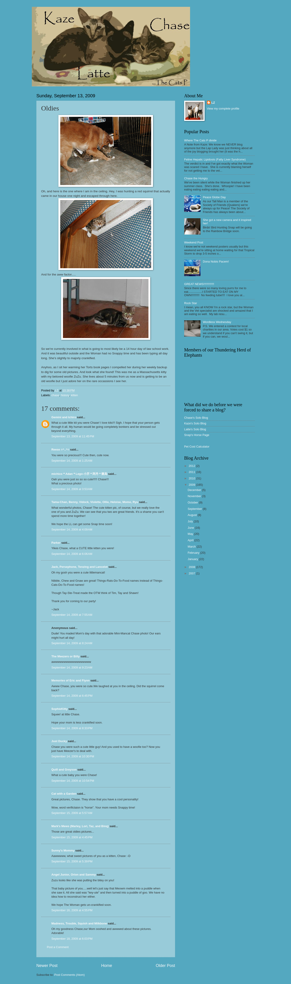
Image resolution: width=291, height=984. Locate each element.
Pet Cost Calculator (196, 446)
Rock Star (190, 303)
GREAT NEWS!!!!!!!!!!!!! (199, 284)
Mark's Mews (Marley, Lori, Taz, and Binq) (80, 826)
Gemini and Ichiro (63, 417)
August (193, 515)
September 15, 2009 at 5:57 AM (71, 813)
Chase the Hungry (196, 178)
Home (106, 965)
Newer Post (47, 965)
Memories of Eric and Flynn (70, 680)
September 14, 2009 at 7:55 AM (71, 614)
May (191, 534)
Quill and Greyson (64, 769)
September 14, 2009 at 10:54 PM (72, 780)
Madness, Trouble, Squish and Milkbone (79, 923)
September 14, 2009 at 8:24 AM (71, 643)
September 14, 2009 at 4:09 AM (71, 529)
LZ (213, 102)
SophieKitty (59, 709)
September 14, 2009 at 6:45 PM (72, 695)
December (195, 490)
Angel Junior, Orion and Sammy (73, 874)
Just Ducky (59, 741)
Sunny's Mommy (63, 850)
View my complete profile (223, 108)
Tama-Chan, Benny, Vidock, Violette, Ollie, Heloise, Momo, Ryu (94, 502)
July (190, 521)
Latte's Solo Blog (195, 429)
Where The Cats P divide (200, 140)
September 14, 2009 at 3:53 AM (71, 489)
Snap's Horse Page (196, 435)
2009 (192, 484)
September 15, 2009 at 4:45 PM (72, 837)
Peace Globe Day (214, 197)
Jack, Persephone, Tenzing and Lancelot (79, 566)
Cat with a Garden (63, 793)
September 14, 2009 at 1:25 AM (71, 460)
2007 (192, 573)
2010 (192, 478)
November (195, 496)
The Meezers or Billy (65, 656)
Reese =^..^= (60, 449)
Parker (55, 542)
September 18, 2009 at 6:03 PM (72, 938)
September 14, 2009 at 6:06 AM (71, 554)
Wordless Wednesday (217, 322)
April (191, 540)
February (194, 552)
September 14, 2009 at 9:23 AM (71, 667)
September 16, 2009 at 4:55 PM (72, 910)
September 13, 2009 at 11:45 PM (72, 436)
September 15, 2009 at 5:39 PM (72, 861)
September (195, 509)
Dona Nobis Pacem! (216, 261)
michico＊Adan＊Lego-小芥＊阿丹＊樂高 (79, 474)
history (65, 395)
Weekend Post (193, 242)
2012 (192, 466)
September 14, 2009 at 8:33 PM (72, 728)
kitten (74, 395)
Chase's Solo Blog (196, 417)
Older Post (165, 965)
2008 (192, 567)
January (193, 559)
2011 (192, 472)
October (193, 502)
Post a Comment (58, 947)
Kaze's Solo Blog (195, 423)
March (192, 546)
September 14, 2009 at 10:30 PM (72, 756)
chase (55, 395)
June (191, 527)
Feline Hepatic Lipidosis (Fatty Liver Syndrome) (215, 159)
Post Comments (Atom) (69, 974)
